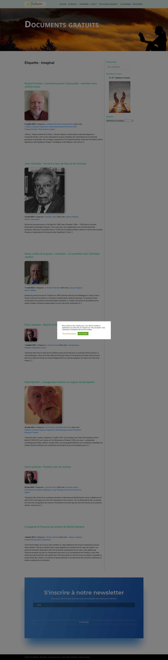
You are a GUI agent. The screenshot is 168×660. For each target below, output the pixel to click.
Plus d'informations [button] (69, 333)
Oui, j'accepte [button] (83, 333)
